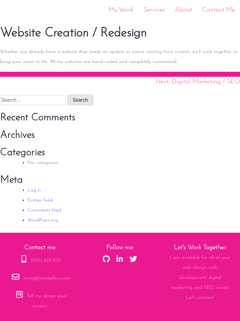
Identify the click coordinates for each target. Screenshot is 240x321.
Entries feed (40, 200)
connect (205, 297)
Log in (34, 190)
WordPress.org (42, 220)
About (183, 10)
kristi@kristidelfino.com (47, 278)
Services (154, 10)
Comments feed (44, 210)
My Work (121, 10)
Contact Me (218, 10)
